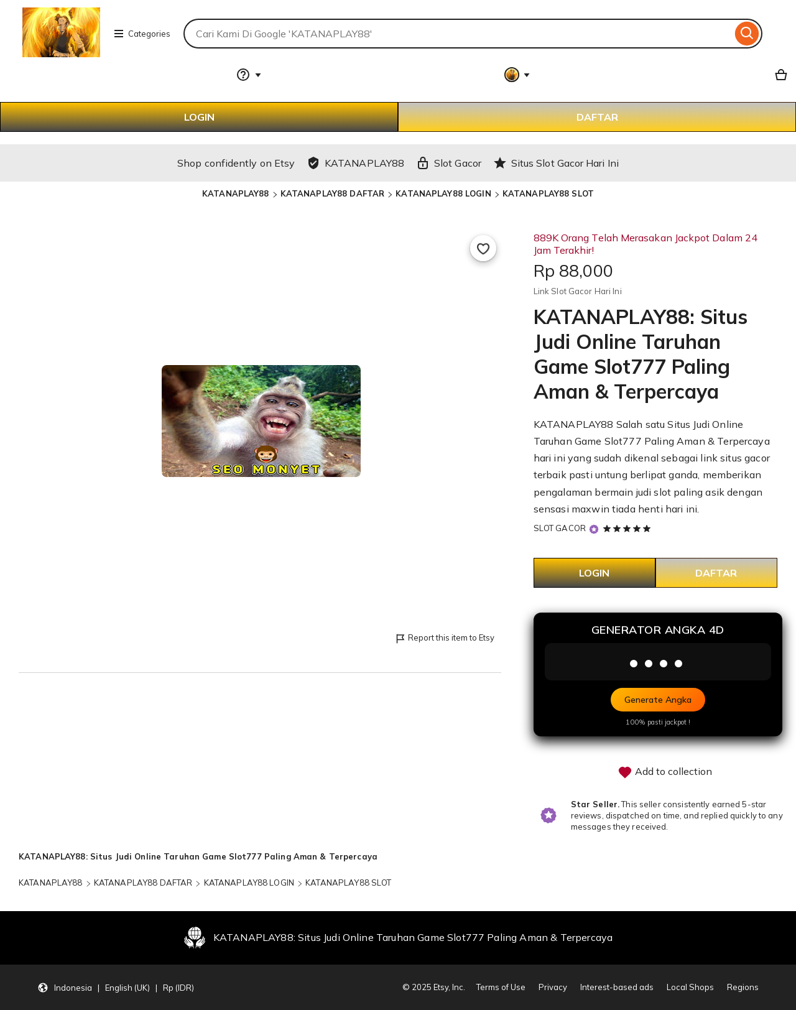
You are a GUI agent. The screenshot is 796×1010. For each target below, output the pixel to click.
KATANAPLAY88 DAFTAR (332, 193)
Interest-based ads (617, 987)
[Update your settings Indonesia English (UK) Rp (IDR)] (115, 987)
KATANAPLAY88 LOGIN (443, 193)
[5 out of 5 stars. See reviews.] (628, 528)
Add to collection (665, 772)
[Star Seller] (593, 528)
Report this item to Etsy (444, 638)
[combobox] (457, 34)
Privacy (553, 987)
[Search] (747, 34)
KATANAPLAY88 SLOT (548, 193)
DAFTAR (597, 117)
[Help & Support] (248, 75)
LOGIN (199, 117)
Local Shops (690, 987)
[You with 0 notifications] (517, 75)
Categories (141, 33)
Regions (743, 987)
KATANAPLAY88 (235, 193)
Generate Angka (658, 699)
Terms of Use (500, 987)
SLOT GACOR (560, 528)
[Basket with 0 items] (781, 75)
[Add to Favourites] (483, 248)
